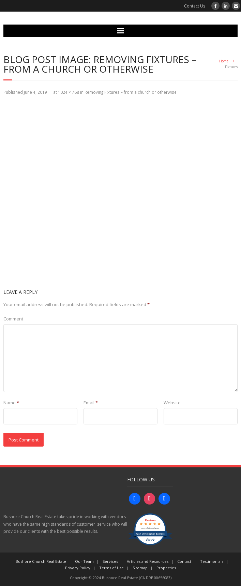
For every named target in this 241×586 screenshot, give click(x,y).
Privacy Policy (77, 567)
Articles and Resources (147, 561)
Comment (13, 319)
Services (110, 561)
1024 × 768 (68, 92)
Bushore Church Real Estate (41, 561)
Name (11, 403)
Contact (184, 561)
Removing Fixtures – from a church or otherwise (131, 92)
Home (223, 61)
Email (91, 403)
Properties (166, 567)
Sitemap (140, 567)
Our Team (84, 561)
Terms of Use (111, 567)
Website (172, 403)
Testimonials (211, 561)
